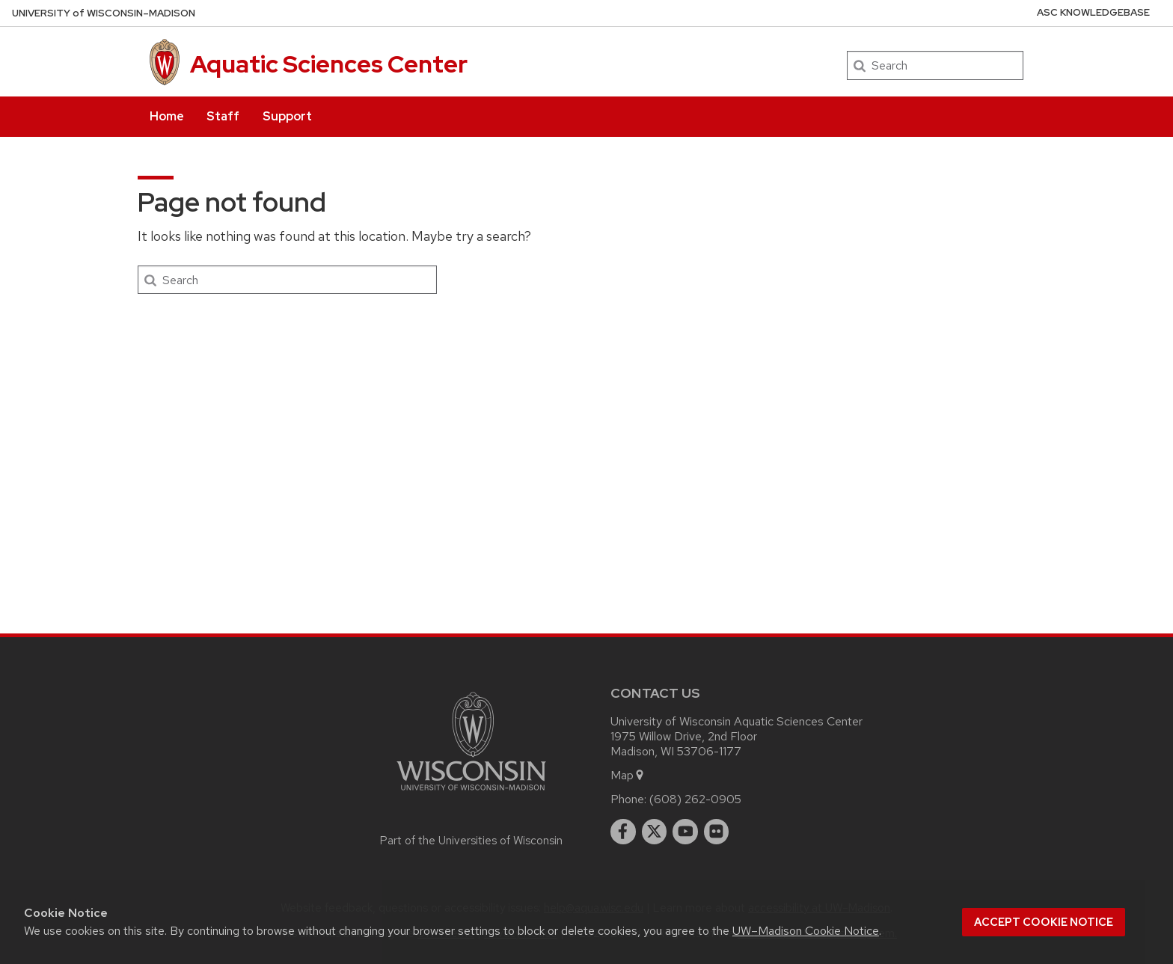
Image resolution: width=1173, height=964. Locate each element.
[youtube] (685, 831)
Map (628, 775)
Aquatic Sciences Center (329, 64)
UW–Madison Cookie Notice (805, 931)
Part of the (471, 840)
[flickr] (716, 831)
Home (167, 116)
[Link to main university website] (471, 793)
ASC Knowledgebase (1093, 12)
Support (287, 116)
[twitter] (654, 831)
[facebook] (623, 831)
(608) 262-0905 (695, 799)
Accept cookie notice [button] (1043, 922)
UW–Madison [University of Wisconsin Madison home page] (103, 13)
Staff (222, 116)
